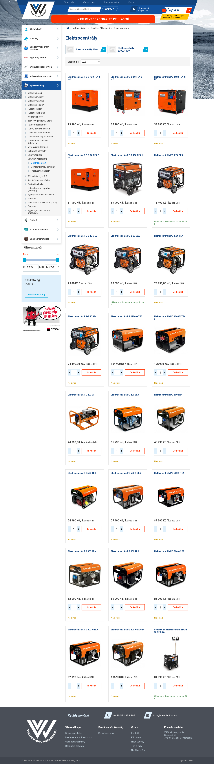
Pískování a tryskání (37, 176)
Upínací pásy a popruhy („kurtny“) (39, 189)
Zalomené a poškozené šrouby (42, 202)
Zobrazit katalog (36, 294)
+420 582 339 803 (124, 715)
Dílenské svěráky (36, 97)
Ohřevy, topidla (35, 155)
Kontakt (131, 2)
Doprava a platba (111, 2)
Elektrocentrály (38, 163)
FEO (191, 760)
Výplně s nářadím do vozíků (41, 194)
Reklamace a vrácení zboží (78, 737)
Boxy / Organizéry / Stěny (40, 121)
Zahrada (32, 198)
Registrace (143, 10)
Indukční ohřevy (35, 117)
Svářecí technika (36, 184)
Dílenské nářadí (35, 93)
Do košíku (91, 133)
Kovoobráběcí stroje (37, 124)
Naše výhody (137, 741)
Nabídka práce (138, 750)
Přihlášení (144, 8)
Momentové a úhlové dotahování (38, 141)
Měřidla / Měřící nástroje (39, 132)
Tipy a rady (69, 2)
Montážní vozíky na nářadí (40, 136)
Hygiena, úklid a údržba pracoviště (39, 211)
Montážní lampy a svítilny (43, 167)
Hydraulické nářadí (36, 113)
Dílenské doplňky (36, 105)
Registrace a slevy (107, 733)
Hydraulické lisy (35, 109)
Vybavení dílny (80, 28)
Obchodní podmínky (75, 741)
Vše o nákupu (89, 2)
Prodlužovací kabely (40, 171)
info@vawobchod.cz (165, 715)
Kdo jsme (136, 737)
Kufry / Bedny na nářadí (39, 128)
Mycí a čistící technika (38, 147)
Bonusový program (74, 746)
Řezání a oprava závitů (39, 180)
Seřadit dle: (73, 62)
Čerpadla (32, 206)
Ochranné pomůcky (37, 151)
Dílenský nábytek (36, 101)
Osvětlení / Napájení (37, 159)
